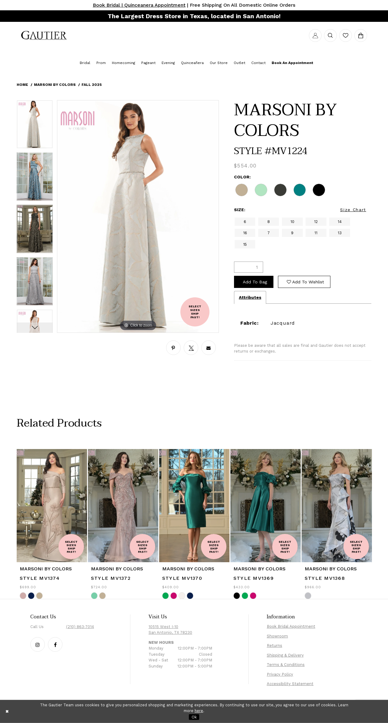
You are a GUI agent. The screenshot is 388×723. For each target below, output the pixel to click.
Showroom (277, 636)
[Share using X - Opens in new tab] (191, 347)
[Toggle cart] (361, 35)
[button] (315, 35)
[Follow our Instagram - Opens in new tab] (37, 644)
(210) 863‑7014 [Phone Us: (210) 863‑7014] (80, 626)
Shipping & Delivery (285, 655)
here (199, 710)
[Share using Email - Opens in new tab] (208, 347)
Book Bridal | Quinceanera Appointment (139, 5)
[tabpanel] (35, 126)
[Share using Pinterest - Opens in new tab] (173, 347)
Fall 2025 (92, 84)
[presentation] (52, 505)
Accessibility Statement (290, 683)
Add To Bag (255, 281)
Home (22, 84)
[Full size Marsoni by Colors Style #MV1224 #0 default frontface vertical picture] (138, 216)
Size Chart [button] (353, 209)
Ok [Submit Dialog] (194, 717)
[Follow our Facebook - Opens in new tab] (55, 644)
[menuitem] (44, 35)
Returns (274, 645)
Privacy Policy (280, 674)
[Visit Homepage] (44, 35)
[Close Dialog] (7, 711)
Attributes (250, 297)
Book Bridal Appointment (291, 626)
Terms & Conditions (286, 664)
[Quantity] (248, 267)
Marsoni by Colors (55, 84)
